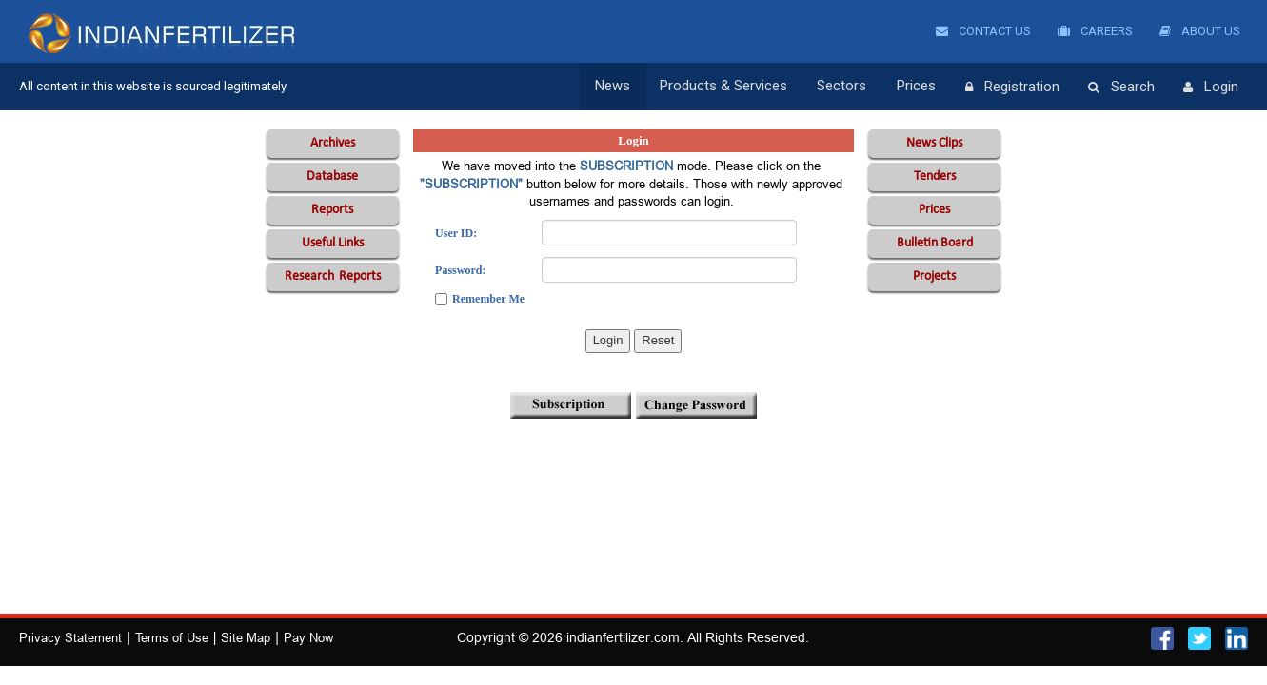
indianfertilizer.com (623, 637)
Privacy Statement (70, 637)
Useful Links (333, 243)
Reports (332, 210)
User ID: (456, 233)
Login (1210, 87)
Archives (332, 143)
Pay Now (308, 637)
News (617, 86)
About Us (1199, 31)
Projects (934, 276)
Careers (1095, 31)
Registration (1012, 87)
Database (332, 176)
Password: (460, 270)
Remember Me (488, 298)
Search (1121, 87)
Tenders (935, 176)
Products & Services (727, 86)
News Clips (934, 143)
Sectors (844, 86)
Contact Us (983, 31)
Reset (658, 340)
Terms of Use (171, 637)
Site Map (245, 637)
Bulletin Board (935, 243)
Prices (917, 86)
